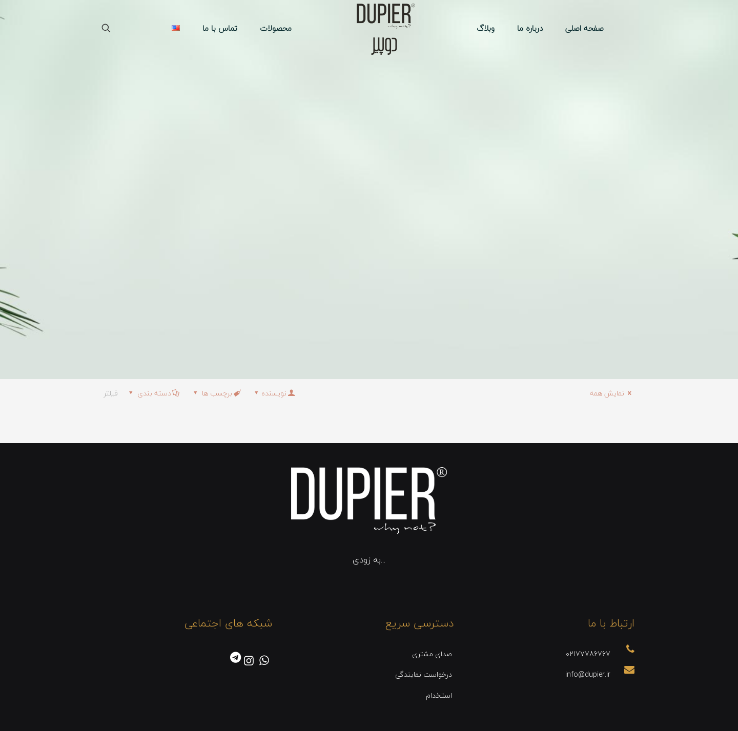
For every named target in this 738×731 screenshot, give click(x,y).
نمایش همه (612, 393)
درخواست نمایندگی (423, 674)
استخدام (439, 695)
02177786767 (588, 654)
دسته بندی (153, 393)
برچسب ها (216, 393)
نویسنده (273, 393)
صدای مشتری (432, 654)
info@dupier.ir (587, 674)
